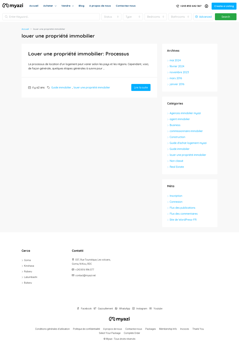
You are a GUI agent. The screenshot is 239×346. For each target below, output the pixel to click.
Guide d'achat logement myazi (188, 143)
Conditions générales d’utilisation (52, 329)
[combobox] (111, 16)
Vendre (65, 5)
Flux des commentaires (184, 213)
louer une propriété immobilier (92, 87)
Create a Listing (224, 6)
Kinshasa (29, 266)
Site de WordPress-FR (183, 219)
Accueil (33, 5)
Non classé (176, 160)
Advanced (203, 16)
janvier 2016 (177, 84)
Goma (27, 260)
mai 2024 (175, 60)
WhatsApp (123, 308)
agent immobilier (180, 119)
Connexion (176, 201)
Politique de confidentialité (86, 329)
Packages (150, 329)
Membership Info (168, 329)
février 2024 (177, 66)
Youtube (155, 308)
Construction (177, 137)
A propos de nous (100, 5)
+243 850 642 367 (188, 5)
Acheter (48, 5)
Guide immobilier (61, 87)
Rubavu (28, 271)
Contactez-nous (126, 5)
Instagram (140, 308)
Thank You (198, 329)
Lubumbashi (30, 277)
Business (175, 125)
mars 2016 (176, 78)
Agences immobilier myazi (185, 113)
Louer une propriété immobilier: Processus (78, 54)
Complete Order (132, 333)
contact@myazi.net (85, 275)
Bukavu (28, 282)
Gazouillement (103, 308)
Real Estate (177, 166)
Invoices (184, 329)
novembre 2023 (179, 72)
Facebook (84, 308)
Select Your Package (109, 333)
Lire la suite (141, 87)
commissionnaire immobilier (186, 131)
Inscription (176, 195)
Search (226, 16)
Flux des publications (182, 207)
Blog (81, 5)
